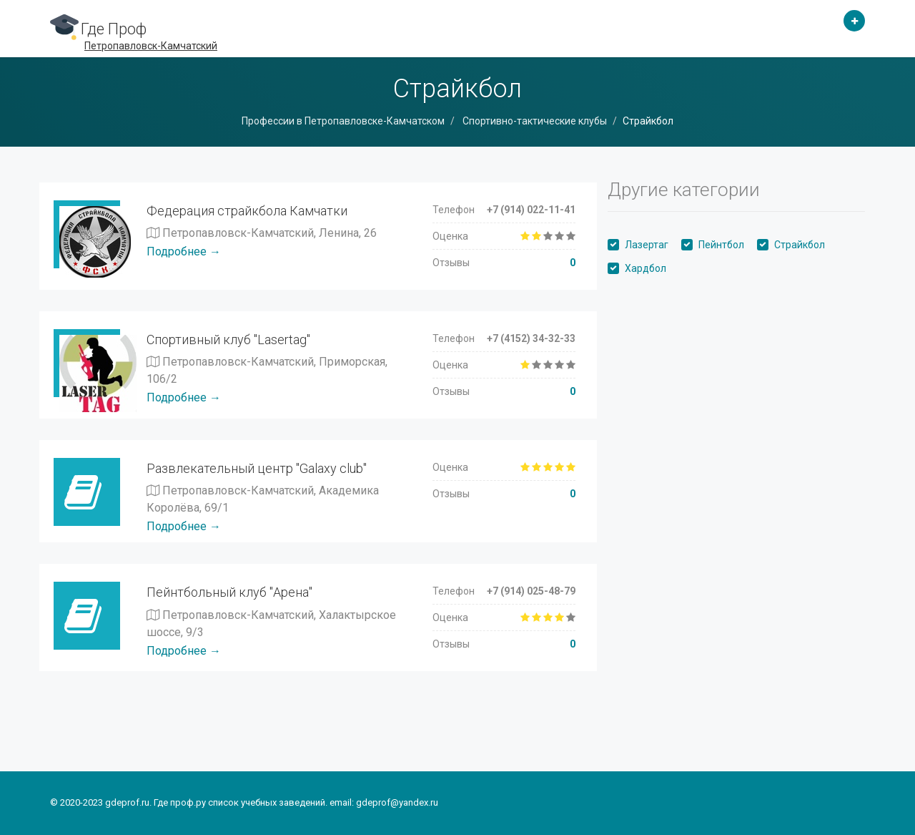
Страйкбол (799, 244)
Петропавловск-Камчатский (150, 46)
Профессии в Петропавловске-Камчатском (343, 121)
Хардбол (645, 268)
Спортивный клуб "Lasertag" (228, 339)
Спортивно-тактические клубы (533, 121)
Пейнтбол (721, 244)
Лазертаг (646, 244)
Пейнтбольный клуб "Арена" (229, 592)
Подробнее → (184, 251)
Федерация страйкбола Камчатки (247, 210)
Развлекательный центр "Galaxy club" (257, 468)
